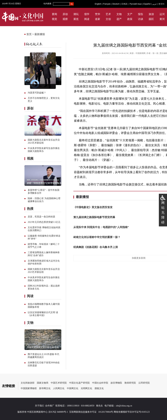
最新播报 (39, 34)
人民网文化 (58, 388)
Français (107, 4)
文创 (108, 19)
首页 (29, 34)
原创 (65, 14)
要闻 (54, 14)
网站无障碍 (163, 212)
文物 (119, 14)
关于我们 (39, 405)
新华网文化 (45, 388)
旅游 (151, 14)
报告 (140, 14)
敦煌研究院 (130, 383)
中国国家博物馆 (29, 388)
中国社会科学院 (100, 383)
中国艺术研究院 (59, 383)
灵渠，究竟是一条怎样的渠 (41, 216)
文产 (129, 14)
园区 (151, 19)
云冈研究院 (144, 383)
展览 (76, 19)
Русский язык (136, 4)
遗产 (119, 19)
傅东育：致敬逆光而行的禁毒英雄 (44, 133)
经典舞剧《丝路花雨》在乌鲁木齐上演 (95, 247)
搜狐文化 (99, 388)
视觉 (54, 19)
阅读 (86, 19)
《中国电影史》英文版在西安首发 (93, 207)
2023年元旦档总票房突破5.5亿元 (44, 222)
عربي (154, 4)
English (98, 4)
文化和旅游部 (27, 383)
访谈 (140, 19)
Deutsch (116, 4)
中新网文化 (72, 388)
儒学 (86, 14)
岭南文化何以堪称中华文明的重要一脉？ (96, 237)
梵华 (97, 14)
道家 (97, 19)
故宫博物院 (116, 383)
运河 (162, 14)
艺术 (108, 14)
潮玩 (76, 14)
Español (146, 4)
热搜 (30, 208)
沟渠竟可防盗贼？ (37, 92)
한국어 (161, 4)
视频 (30, 158)
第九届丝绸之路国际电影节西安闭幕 (94, 217)
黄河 (162, 19)
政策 (129, 19)
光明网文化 (86, 388)
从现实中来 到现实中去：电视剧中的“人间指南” (101, 227)
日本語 (124, 4)
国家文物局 (42, 383)
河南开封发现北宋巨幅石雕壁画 (43, 347)
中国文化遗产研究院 (79, 383)
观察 (65, 19)
